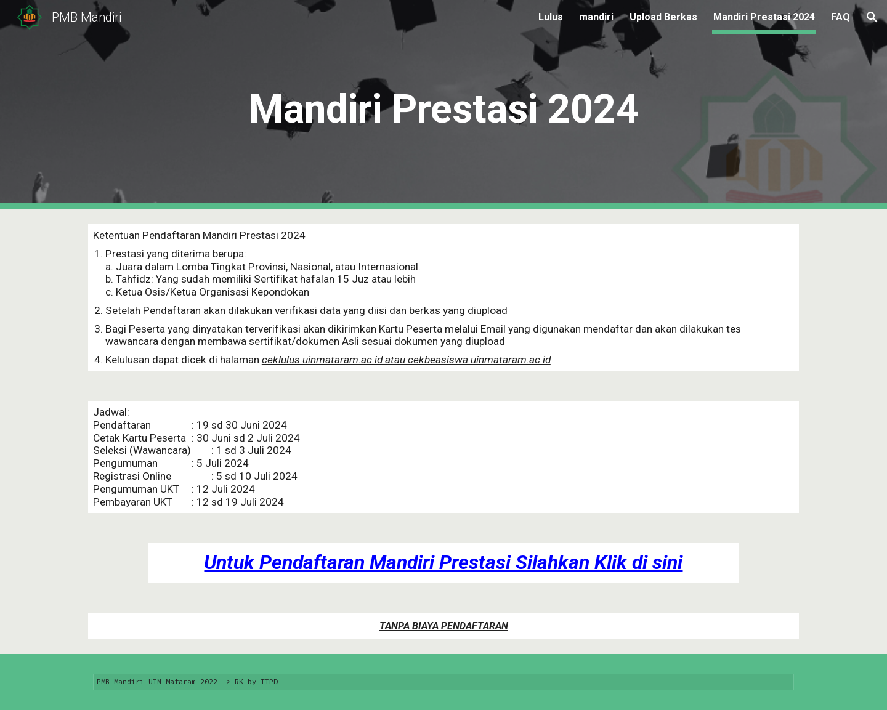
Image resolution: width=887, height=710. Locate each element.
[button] (872, 17)
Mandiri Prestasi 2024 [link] (764, 17)
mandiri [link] (596, 17)
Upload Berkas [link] (663, 17)
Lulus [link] (550, 17)
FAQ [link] (840, 17)
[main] (443, 105)
